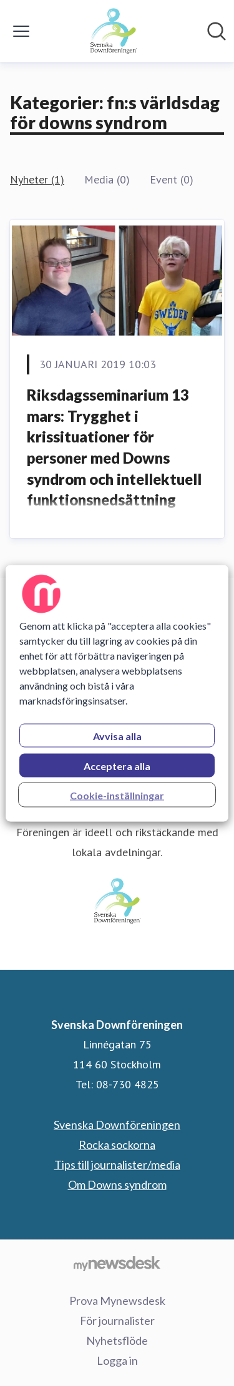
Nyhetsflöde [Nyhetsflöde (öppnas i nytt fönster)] (117, 1340)
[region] (117, 693)
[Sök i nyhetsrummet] (217, 31)
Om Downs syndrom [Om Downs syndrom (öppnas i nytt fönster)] (117, 1184)
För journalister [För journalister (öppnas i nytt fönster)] (117, 1320)
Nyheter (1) (37, 179)
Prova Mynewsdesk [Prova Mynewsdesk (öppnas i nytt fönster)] (117, 1300)
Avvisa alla (117, 735)
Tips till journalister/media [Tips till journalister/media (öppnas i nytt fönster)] (117, 1164)
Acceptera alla (117, 765)
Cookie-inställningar (117, 795)
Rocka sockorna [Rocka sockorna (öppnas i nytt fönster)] (117, 1144)
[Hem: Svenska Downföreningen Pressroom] (113, 31)
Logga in (117, 1360)
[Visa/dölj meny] (21, 31)
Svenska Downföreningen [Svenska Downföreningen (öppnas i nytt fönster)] (117, 1124)
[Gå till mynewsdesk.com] (117, 1263)
